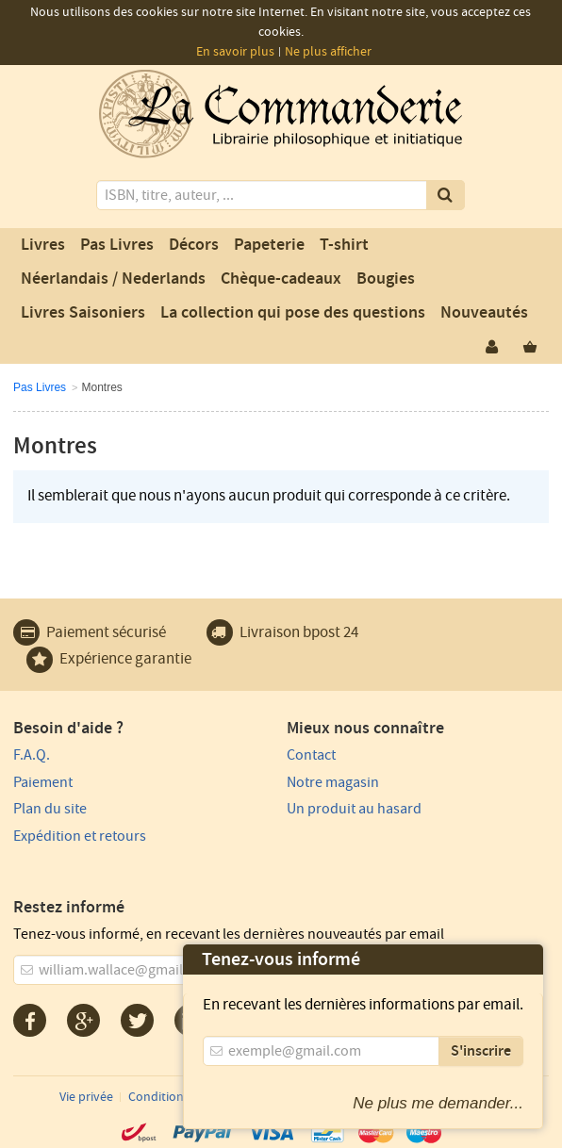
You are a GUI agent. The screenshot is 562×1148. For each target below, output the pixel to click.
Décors (194, 245)
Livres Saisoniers (83, 313)
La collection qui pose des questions (292, 313)
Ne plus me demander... (438, 1103)
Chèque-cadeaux (281, 279)
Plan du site (50, 808)
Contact (311, 755)
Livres (43, 245)
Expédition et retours (79, 836)
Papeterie (269, 245)
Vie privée (86, 1097)
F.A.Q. (31, 755)
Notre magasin (333, 782)
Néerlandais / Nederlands (113, 279)
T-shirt (344, 245)
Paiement (43, 782)
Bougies (385, 279)
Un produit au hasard (354, 808)
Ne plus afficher (328, 51)
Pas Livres (117, 245)
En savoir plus (235, 51)
